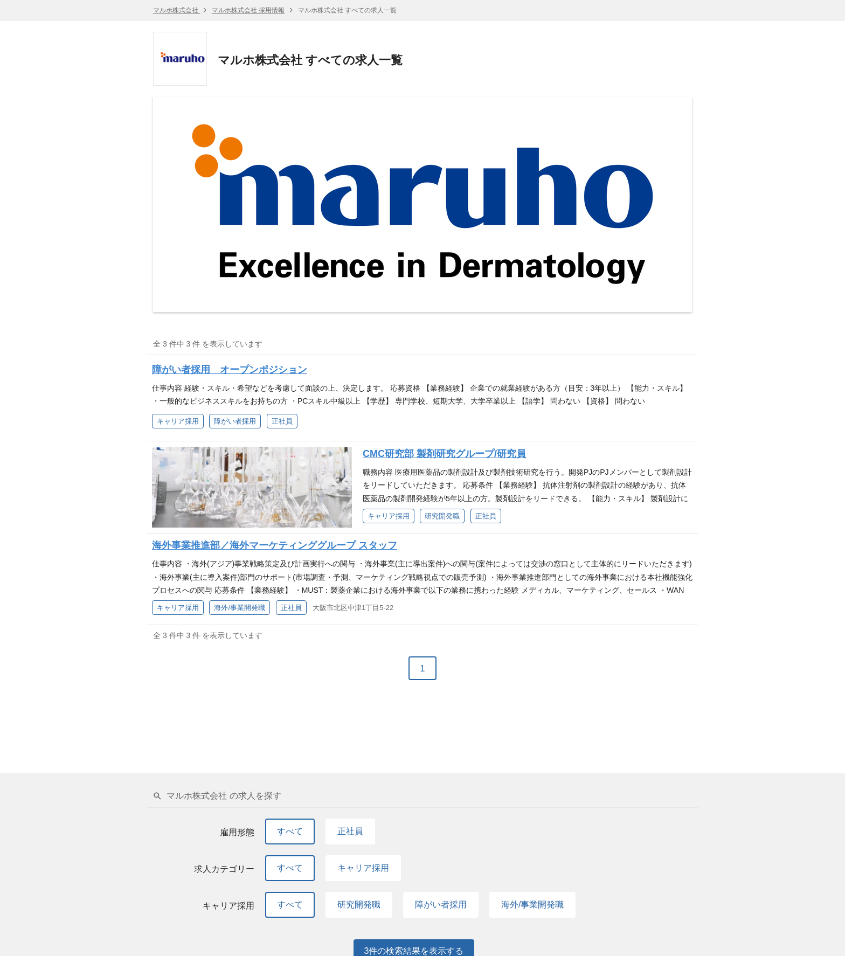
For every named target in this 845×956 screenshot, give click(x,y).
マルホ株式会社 (176, 10)
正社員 (350, 831)
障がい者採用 (441, 904)
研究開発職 (358, 904)
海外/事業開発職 (532, 904)
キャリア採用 (363, 867)
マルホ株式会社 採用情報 (248, 10)
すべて (290, 831)
